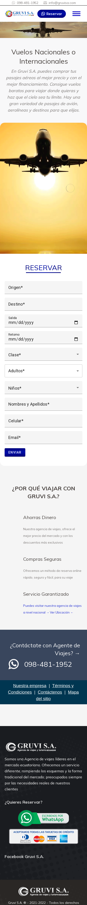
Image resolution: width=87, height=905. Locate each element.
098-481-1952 (24, 3)
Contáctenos (50, 692)
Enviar (15, 452)
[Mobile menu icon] (76, 14)
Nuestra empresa (29, 685)
